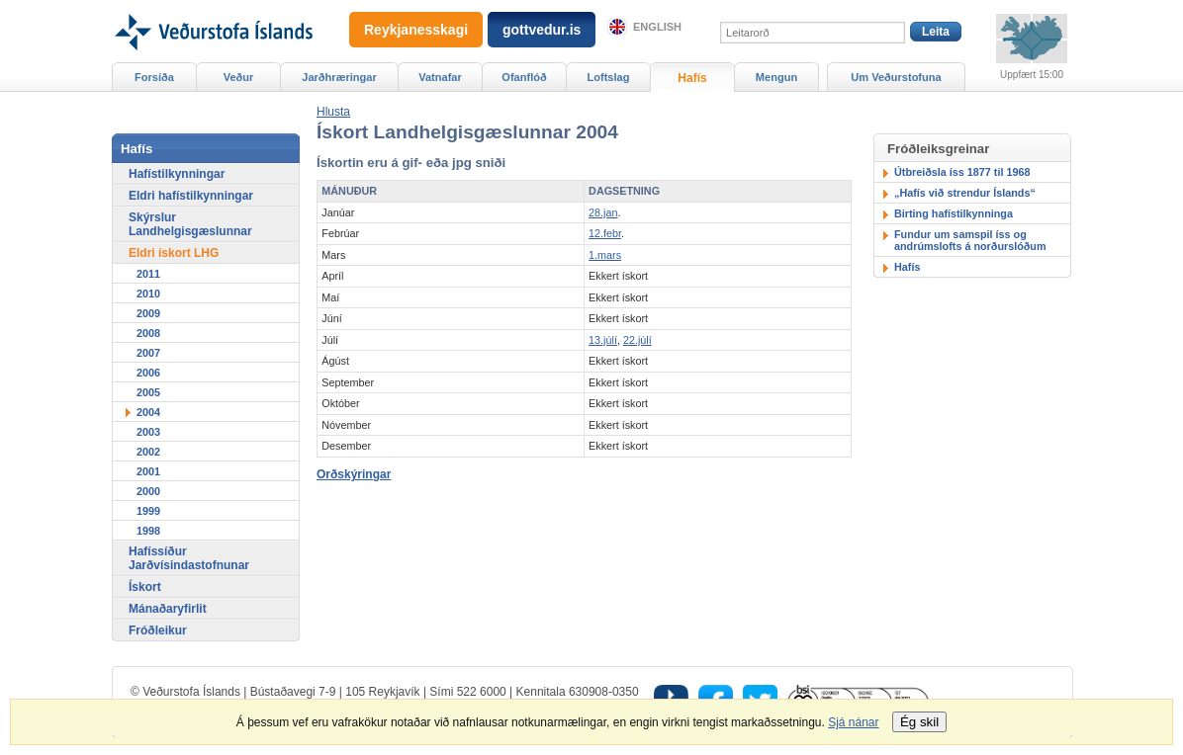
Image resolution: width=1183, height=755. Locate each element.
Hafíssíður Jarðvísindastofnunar (189, 558)
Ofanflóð (523, 77)
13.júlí (603, 340)
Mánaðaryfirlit (168, 609)
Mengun (776, 77)
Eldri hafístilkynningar (191, 196)
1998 (148, 531)
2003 (148, 432)
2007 (148, 353)
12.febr (605, 233)
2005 (148, 392)
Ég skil (919, 721)
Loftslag (609, 77)
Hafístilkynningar (177, 174)
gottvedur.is (541, 30)
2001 (148, 471)
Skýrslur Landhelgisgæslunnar (190, 224)
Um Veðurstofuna (896, 77)
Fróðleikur (158, 630)
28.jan (603, 212)
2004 (148, 412)
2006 (148, 372)
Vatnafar (440, 77)
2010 (148, 293)
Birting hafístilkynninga (953, 213)
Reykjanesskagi (416, 30)
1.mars (605, 255)
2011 (148, 274)
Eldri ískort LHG (174, 253)
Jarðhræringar (339, 77)
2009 (148, 313)
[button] (333, 112)
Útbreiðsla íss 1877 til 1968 (962, 172)
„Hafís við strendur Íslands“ (965, 193)
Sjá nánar (853, 722)
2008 (148, 333)
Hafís (907, 267)
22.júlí (637, 340)
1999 (148, 511)
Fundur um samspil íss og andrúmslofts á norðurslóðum (970, 240)
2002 (148, 452)
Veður (239, 77)
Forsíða (154, 77)
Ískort (145, 587)
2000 (148, 491)
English (657, 27)
